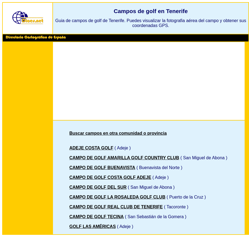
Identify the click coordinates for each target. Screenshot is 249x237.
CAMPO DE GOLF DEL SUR (98, 187)
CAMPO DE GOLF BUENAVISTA (102, 167)
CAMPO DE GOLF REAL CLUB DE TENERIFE (116, 207)
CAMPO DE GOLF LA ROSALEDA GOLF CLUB (117, 197)
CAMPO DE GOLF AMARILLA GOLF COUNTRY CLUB (124, 157)
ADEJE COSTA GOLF (91, 148)
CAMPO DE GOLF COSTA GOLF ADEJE (110, 177)
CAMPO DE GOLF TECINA (96, 216)
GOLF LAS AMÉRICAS (92, 226)
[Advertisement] (27, 126)
